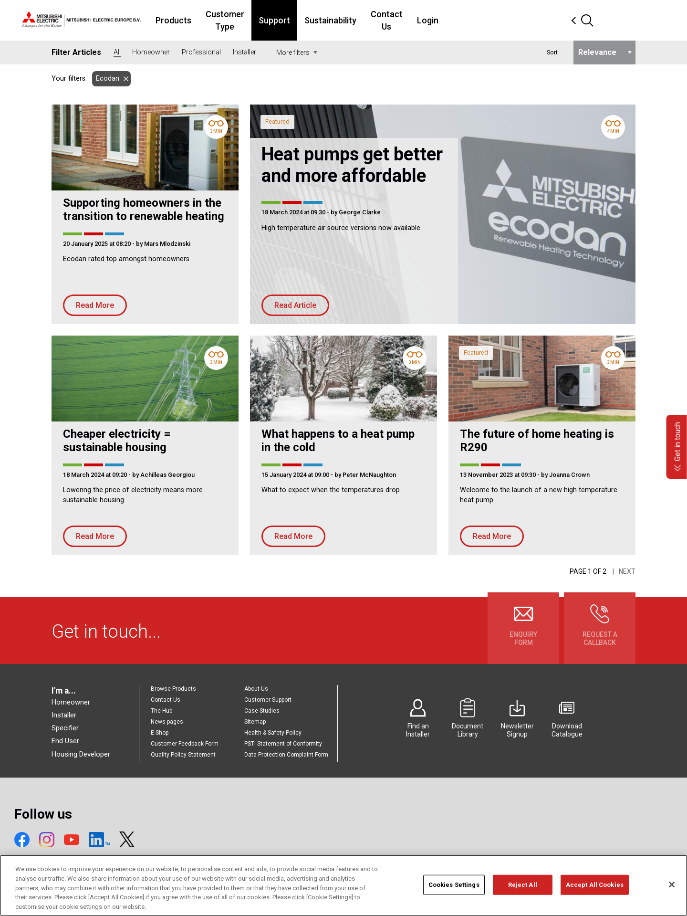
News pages (167, 721)
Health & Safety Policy (273, 732)
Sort (552, 52)
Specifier (65, 728)
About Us (256, 688)
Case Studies (262, 710)
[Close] (671, 896)
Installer (64, 715)
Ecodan (105, 78)
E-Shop (159, 732)
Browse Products (173, 688)
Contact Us (465, 20)
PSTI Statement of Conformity (283, 743)
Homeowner (71, 702)
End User (65, 741)
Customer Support (267, 699)
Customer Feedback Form (185, 743)
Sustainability (403, 20)
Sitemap (255, 721)
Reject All (522, 896)
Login (511, 20)
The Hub (161, 710)
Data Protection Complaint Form (286, 754)
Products (225, 20)
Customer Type (287, 20)
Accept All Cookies (595, 896)
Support (347, 20)
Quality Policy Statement (183, 754)
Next (627, 571)
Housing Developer (81, 754)
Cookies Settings (453, 896)
